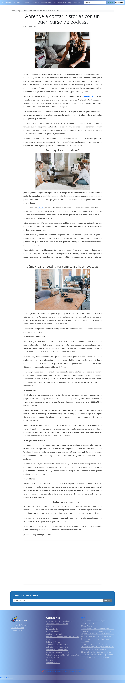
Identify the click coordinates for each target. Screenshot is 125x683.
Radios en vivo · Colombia (56, 634)
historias (41, 208)
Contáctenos (16, 630)
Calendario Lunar (53, 662)
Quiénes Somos (17, 627)
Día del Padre (86, 626)
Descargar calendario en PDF (58, 652)
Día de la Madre (87, 623)
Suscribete (107, 601)
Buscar (110, 3)
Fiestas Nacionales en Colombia (59, 621)
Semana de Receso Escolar (57, 624)
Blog (69, 2)
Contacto (76, 2)
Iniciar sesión (119, 2)
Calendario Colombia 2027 (57, 650)
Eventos (34, 2)
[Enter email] (58, 600)
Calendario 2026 (45, 2)
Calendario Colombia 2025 (57, 644)
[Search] (95, 2)
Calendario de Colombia (11, 2)
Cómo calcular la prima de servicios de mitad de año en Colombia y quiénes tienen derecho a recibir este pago (97, 654)
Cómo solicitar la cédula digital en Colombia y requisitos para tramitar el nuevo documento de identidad (97, 647)
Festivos (26, 2)
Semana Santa (52, 629)
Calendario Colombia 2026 (57, 647)
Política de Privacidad (54, 642)
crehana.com (87, 96)
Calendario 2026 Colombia (6, 678)
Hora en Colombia (53, 631)
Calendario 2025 (59, 2)
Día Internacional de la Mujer (93, 621)
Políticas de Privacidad (20, 625)
